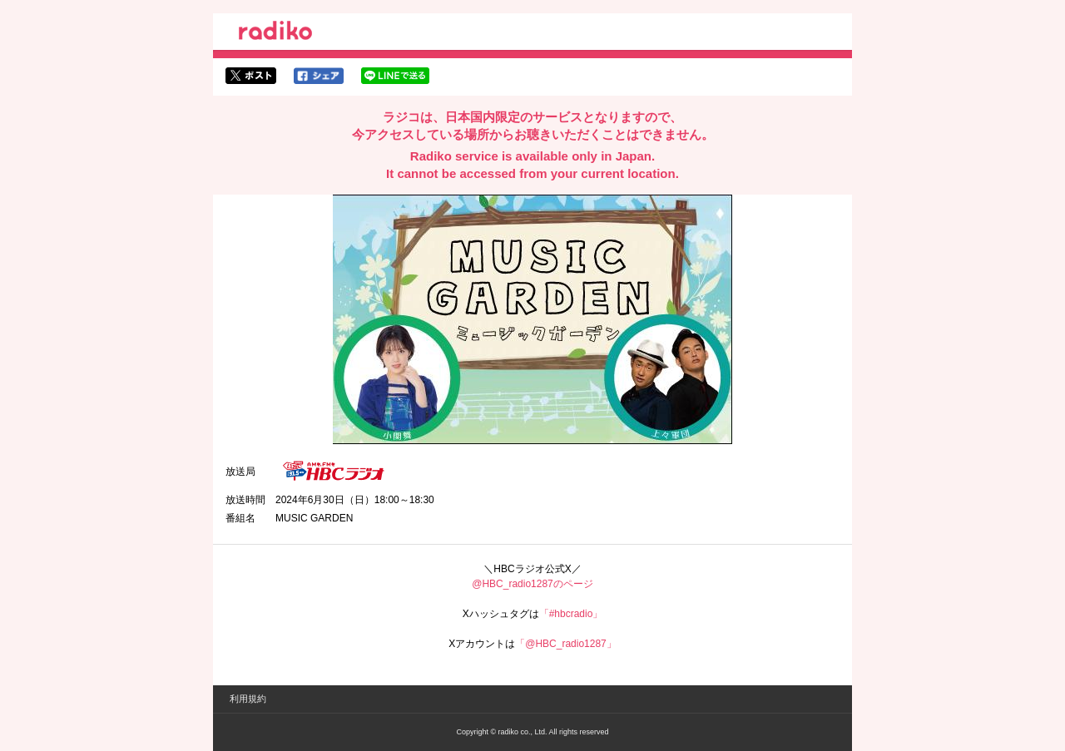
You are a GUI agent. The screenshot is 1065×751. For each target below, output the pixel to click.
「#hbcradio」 (571, 614)
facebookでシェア (319, 75)
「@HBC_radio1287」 (566, 644)
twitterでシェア (250, 75)
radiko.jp (275, 33)
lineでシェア (395, 75)
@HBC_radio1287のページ (532, 584)
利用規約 (248, 699)
